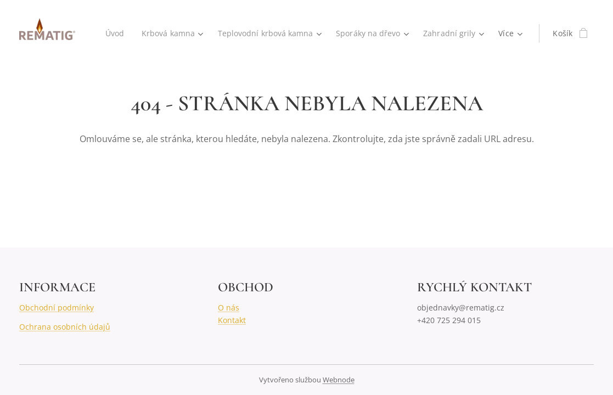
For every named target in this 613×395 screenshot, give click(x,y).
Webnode (339, 380)
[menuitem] (110, 33)
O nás (228, 307)
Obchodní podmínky (56, 307)
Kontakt (232, 320)
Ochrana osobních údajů (64, 326)
